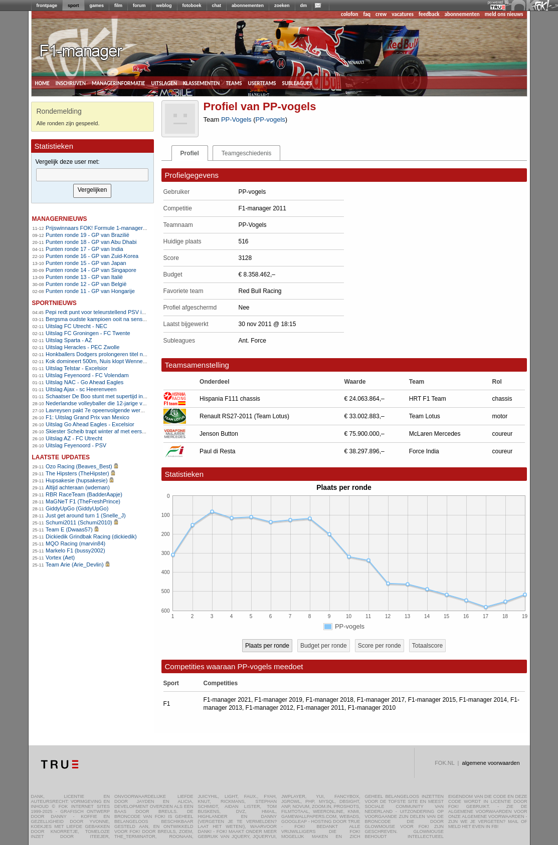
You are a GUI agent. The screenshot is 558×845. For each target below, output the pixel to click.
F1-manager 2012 (269, 707)
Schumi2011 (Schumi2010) (79, 522)
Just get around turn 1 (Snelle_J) (86, 515)
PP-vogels (270, 119)
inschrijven (71, 82)
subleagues (297, 82)
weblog (164, 5)
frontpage (47, 5)
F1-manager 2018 (329, 699)
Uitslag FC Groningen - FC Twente (88, 333)
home (42, 82)
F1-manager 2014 (483, 699)
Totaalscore (427, 645)
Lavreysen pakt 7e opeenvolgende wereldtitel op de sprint (116, 410)
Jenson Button (219, 433)
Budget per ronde (323, 645)
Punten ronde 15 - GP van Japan (86, 263)
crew (381, 14)
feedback (429, 14)
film (118, 5)
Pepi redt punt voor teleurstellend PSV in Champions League (120, 312)
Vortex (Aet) (60, 557)
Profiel (189, 153)
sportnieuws (54, 302)
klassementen (201, 82)
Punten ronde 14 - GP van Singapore (91, 270)
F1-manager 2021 (227, 699)
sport (73, 5)
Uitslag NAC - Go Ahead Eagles (84, 382)
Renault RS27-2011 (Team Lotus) (244, 416)
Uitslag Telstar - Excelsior (76, 368)
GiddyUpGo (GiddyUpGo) (77, 508)
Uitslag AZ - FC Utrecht (74, 438)
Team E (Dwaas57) (69, 529)
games (97, 5)
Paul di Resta (217, 451)
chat (217, 5)
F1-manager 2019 (278, 699)
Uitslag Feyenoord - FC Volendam (87, 375)
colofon (349, 14)
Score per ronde (379, 645)
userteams (262, 82)
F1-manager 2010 (372, 707)
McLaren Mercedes (435, 433)
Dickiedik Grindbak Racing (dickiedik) (91, 536)
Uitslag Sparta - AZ (69, 340)
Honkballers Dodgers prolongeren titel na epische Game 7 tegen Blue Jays (137, 354)
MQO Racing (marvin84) (75, 543)
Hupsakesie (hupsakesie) (77, 480)
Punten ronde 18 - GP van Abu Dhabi (91, 242)
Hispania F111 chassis (230, 398)
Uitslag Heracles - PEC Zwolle (82, 347)
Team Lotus (424, 416)
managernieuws (59, 218)
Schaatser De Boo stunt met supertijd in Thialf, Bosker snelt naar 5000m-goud (141, 396)
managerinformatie (118, 82)
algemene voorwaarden (491, 763)
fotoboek (192, 5)
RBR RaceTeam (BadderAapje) (84, 494)
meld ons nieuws (504, 14)
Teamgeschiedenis (246, 153)
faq (366, 14)
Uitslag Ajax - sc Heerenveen (81, 389)
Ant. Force (252, 340)
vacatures (403, 14)
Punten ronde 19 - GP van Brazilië (87, 235)
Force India (424, 451)
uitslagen (164, 82)
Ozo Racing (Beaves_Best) (79, 466)
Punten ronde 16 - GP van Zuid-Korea (92, 256)
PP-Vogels (236, 119)
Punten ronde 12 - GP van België (86, 284)
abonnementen (248, 5)
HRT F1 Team (427, 398)
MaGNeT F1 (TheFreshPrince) (83, 501)
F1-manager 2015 (432, 699)
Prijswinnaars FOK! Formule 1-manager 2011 (101, 228)
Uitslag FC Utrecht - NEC (76, 326)
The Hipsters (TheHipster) (77, 473)
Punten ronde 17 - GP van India (84, 249)
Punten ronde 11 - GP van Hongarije (90, 291)
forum (139, 5)
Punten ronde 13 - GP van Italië (84, 277)
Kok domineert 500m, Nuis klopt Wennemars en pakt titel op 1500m (128, 361)
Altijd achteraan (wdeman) (78, 487)
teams (234, 82)
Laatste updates (61, 456)
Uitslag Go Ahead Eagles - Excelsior (90, 424)
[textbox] (92, 174)
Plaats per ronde (267, 645)
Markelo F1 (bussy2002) (75, 550)
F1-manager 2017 (381, 699)
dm (303, 5)
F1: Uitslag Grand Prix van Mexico (87, 417)
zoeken (282, 5)
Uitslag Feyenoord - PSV (76, 445)
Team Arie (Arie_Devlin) (75, 564)
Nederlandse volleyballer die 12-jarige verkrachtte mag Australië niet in (132, 403)
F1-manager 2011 (320, 707)
